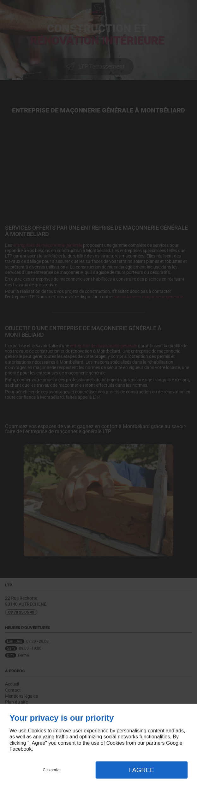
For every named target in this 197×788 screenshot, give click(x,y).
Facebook (20, 749)
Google (174, 743)
